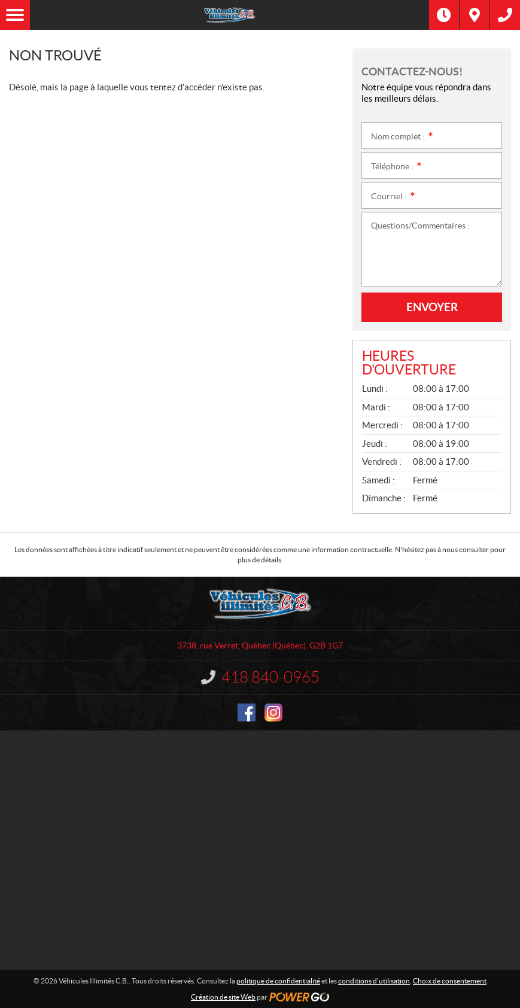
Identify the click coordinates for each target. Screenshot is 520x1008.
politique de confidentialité (278, 981)
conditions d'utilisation (374, 981)
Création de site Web (223, 997)
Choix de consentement (449, 981)
